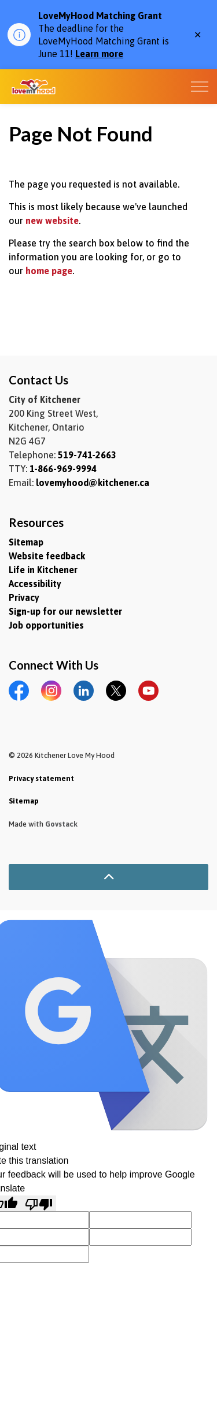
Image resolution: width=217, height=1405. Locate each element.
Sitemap (26, 542)
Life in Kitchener (43, 570)
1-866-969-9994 (63, 469)
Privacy (24, 597)
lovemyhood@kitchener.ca (92, 482)
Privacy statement (41, 778)
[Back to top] (108, 877)
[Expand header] (199, 86)
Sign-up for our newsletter (65, 611)
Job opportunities (46, 625)
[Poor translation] (38, 1203)
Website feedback (47, 556)
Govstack (61, 824)
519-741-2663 (87, 455)
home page (48, 271)
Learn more (99, 53)
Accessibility (35, 583)
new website (52, 220)
